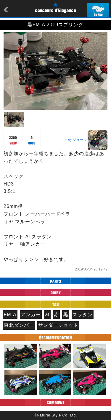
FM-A (10, 314)
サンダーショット (58, 325)
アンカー (31, 314)
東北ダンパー (19, 325)
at (47, 314)
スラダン (83, 314)
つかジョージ (76, 140)
